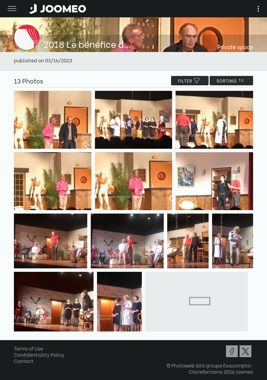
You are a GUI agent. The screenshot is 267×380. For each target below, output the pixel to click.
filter (190, 81)
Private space (235, 47)
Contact (23, 360)
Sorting (231, 81)
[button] (18, 344)
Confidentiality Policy (39, 354)
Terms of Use (28, 348)
